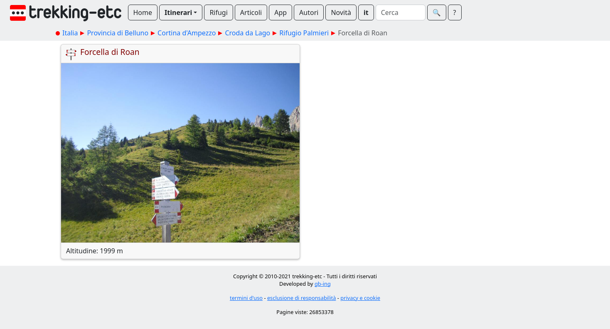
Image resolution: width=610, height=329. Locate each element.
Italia (70, 32)
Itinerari (178, 12)
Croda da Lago (247, 32)
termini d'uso (246, 298)
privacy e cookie (360, 298)
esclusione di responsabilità (301, 298)
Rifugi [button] (218, 12)
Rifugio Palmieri (304, 32)
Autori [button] (308, 12)
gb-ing (323, 283)
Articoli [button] (251, 12)
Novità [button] (341, 12)
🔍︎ (437, 12)
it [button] (366, 12)
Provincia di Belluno (117, 32)
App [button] (280, 12)
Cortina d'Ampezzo (186, 32)
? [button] (454, 12)
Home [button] (142, 12)
